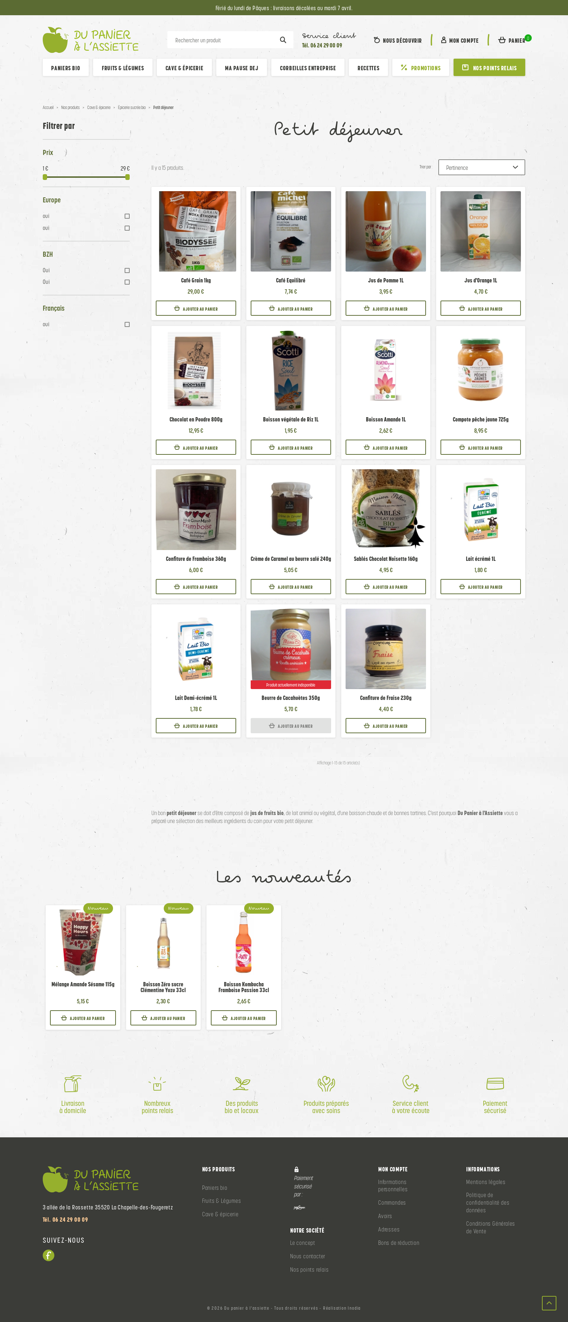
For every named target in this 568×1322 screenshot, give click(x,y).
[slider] (45, 177)
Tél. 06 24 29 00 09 (322, 45)
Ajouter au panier (196, 308)
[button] (512, 40)
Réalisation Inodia (342, 1308)
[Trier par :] (481, 167)
